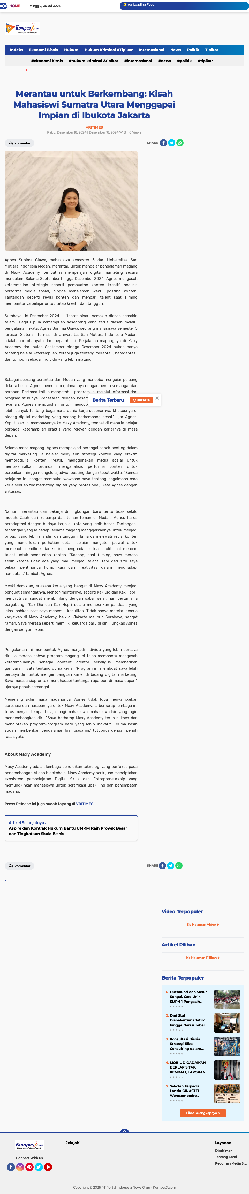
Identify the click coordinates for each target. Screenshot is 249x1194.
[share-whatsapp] (180, 142)
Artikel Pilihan (178, 945)
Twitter (41, 1169)
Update (141, 400)
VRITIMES (85, 804)
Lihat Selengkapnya (203, 1113)
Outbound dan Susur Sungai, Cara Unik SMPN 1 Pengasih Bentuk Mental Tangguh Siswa (188, 997)
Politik (193, 50)
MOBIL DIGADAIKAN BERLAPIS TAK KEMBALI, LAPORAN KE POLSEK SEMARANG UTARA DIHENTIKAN (188, 1067)
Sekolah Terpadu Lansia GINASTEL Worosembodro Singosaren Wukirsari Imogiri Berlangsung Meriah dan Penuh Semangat (188, 1091)
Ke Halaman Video (203, 924)
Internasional (151, 50)
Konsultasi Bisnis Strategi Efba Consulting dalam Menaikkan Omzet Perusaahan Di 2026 (187, 1044)
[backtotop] (124, 1133)
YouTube (51, 1169)
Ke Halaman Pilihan (203, 958)
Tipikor (211, 50)
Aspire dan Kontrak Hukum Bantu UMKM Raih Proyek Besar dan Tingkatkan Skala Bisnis (68, 831)
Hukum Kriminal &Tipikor (109, 50)
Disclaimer (223, 1151)
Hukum (71, 50)
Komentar (19, 865)
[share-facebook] (163, 142)
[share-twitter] (171, 142)
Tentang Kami (226, 1157)
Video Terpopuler (182, 912)
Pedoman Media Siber (232, 1163)
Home (14, 6)
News (175, 50)
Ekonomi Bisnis (43, 50)
